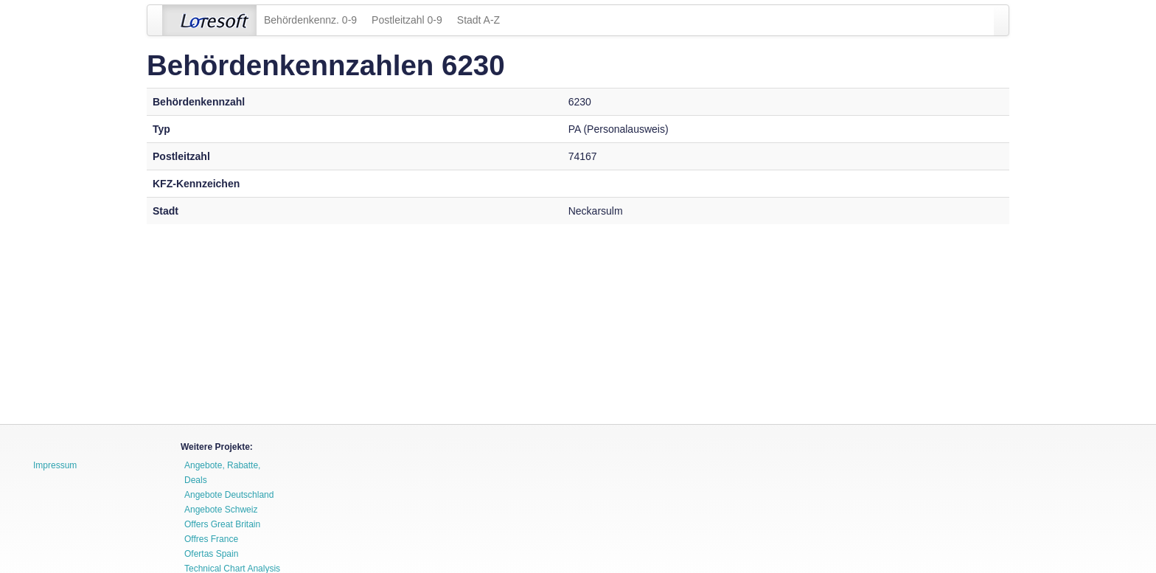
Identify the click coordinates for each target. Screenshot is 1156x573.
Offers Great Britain (222, 524)
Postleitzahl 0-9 (407, 20)
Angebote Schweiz (220, 509)
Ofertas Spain (211, 554)
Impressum (55, 465)
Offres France (211, 539)
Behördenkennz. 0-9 (310, 20)
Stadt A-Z (478, 20)
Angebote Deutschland (229, 495)
